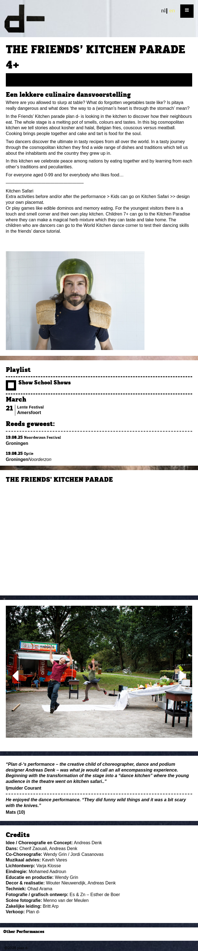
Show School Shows (38, 383)
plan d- (99, 18)
